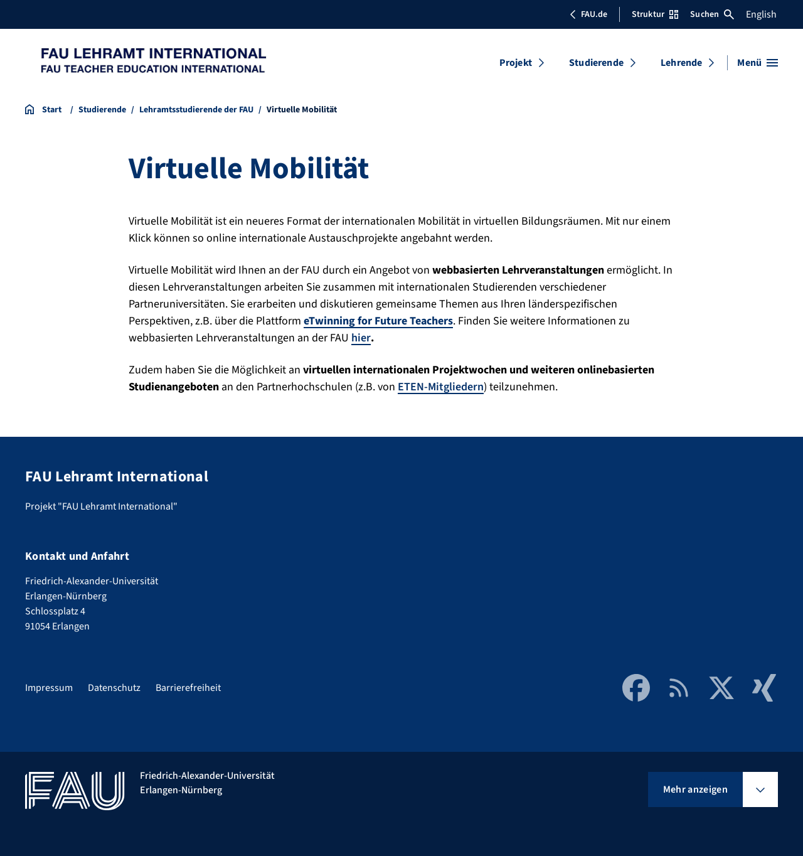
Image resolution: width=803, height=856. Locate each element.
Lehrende (681, 63)
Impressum (49, 688)
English (761, 14)
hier (361, 338)
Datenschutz (114, 688)
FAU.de (588, 14)
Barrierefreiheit (188, 688)
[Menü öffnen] (757, 63)
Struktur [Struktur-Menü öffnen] (655, 14)
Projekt (515, 63)
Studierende (596, 63)
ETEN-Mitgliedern (441, 387)
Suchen (712, 14)
